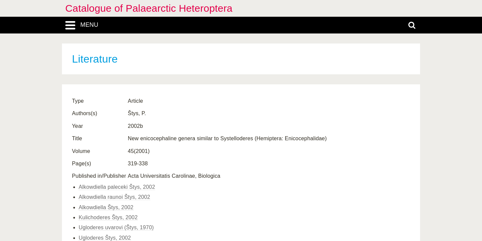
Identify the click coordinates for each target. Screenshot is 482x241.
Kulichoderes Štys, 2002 (108, 217)
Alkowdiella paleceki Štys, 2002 (117, 187)
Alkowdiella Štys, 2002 (106, 207)
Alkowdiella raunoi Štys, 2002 (114, 197)
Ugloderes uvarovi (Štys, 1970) (116, 227)
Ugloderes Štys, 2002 (105, 238)
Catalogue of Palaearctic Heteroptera (148, 8)
